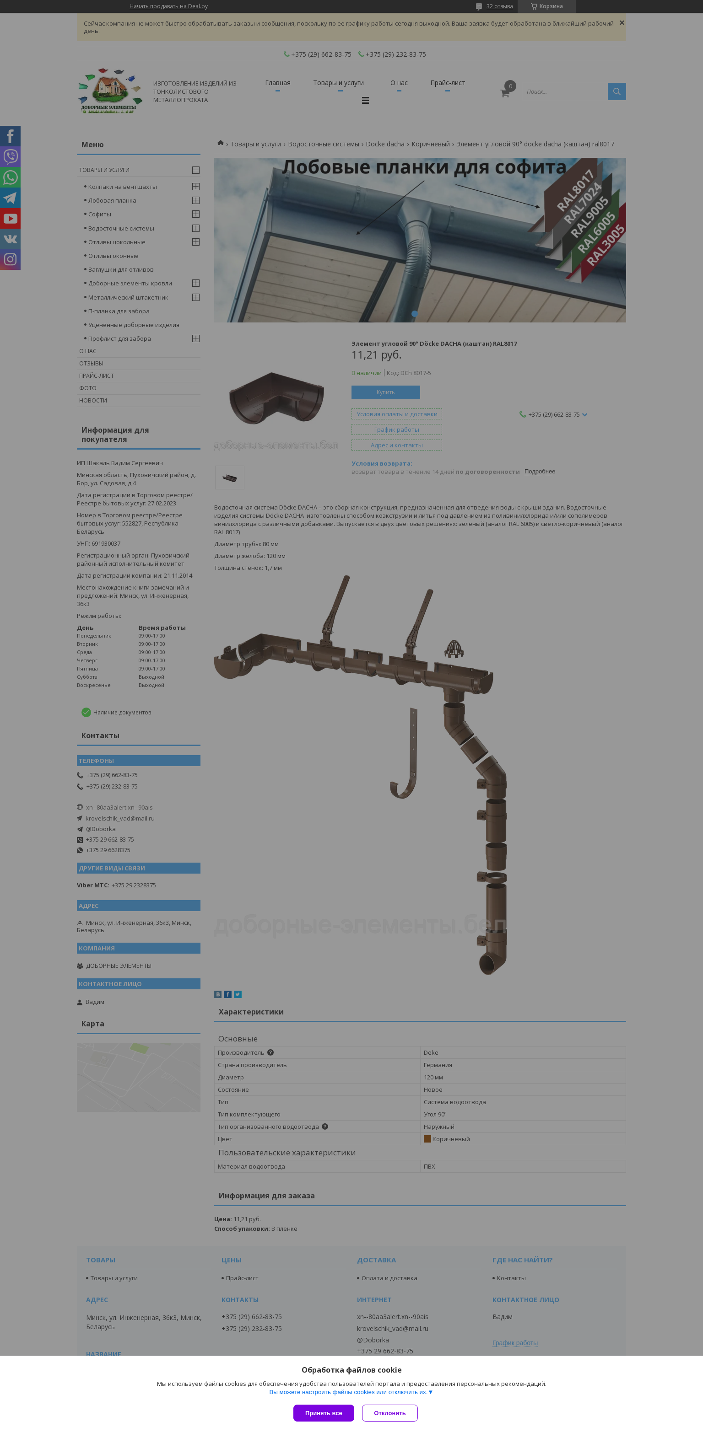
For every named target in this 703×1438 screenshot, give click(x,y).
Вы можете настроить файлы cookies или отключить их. (348, 1393)
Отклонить (391, 1413)
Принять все (323, 1413)
